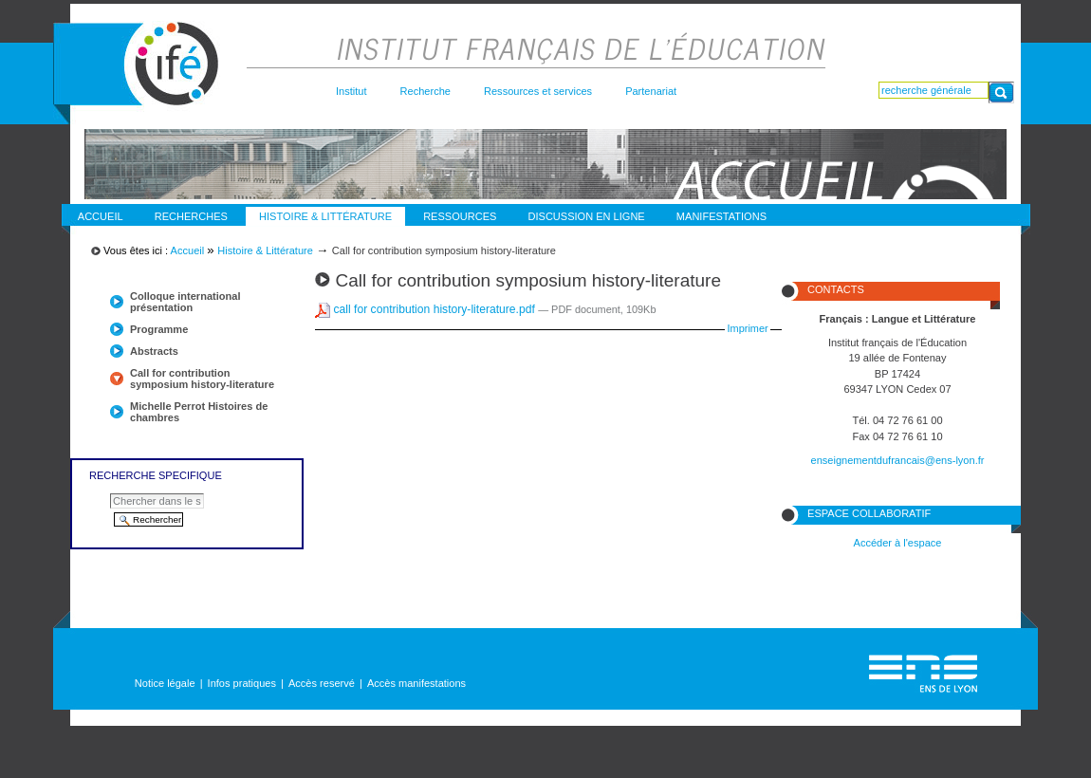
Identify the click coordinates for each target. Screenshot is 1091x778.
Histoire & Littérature (325, 216)
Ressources (459, 216)
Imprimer (748, 328)
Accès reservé (321, 683)
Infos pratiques (242, 683)
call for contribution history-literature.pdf (426, 309)
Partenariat (650, 91)
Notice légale (165, 683)
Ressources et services (538, 91)
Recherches (191, 216)
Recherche (425, 91)
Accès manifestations (416, 683)
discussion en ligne (586, 216)
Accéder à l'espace (898, 542)
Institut (351, 91)
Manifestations (721, 216)
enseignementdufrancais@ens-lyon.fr (898, 460)
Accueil (100, 216)
